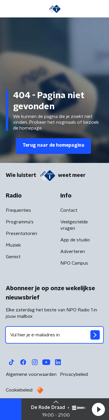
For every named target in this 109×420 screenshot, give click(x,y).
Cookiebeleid (19, 390)
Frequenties (18, 210)
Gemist (13, 256)
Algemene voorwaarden (31, 374)
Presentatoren (21, 233)
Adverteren (72, 251)
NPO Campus (74, 263)
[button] (98, 409)
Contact (68, 210)
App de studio (75, 240)
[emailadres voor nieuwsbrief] (54, 335)
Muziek (13, 245)
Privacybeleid (74, 374)
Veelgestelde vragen (74, 225)
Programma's (20, 222)
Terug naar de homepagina (53, 145)
